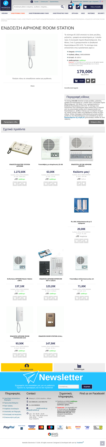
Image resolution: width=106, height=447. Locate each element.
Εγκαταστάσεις (54, 1)
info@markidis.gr (41, 408)
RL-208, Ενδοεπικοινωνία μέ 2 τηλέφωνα (81, 222)
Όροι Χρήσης (8, 406)
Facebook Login (77, 1)
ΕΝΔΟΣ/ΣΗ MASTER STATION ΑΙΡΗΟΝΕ (20, 165)
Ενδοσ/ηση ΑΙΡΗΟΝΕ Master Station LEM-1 (19, 279)
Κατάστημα (79, 369)
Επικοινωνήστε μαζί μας (12, 417)
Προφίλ (36, 1)
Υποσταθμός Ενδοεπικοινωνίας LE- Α (82, 279)
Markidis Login (87, 1)
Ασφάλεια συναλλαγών (11, 409)
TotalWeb (80, 442)
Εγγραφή (95, 1)
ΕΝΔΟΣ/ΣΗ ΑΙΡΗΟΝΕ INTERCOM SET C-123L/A (51, 279)
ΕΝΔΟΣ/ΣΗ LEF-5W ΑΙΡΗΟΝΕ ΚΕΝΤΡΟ (81, 165)
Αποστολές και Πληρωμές (12, 411)
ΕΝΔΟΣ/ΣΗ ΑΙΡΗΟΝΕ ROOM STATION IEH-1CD (19, 337)
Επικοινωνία (44, 1)
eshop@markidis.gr (32, 410)
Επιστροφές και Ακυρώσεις (12, 414)
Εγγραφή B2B (26, 369)
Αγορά (82, 81)
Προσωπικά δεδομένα (11, 403)
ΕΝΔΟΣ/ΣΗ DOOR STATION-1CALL (50, 336)
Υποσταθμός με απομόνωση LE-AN (50, 164)
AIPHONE (78, 52)
